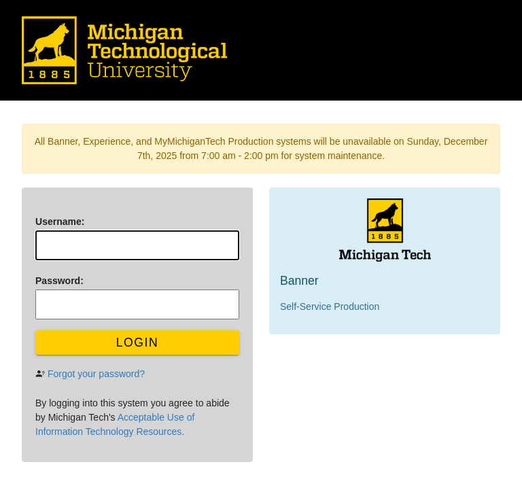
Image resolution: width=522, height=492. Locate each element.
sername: (59, 221)
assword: (59, 280)
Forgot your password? (96, 373)
